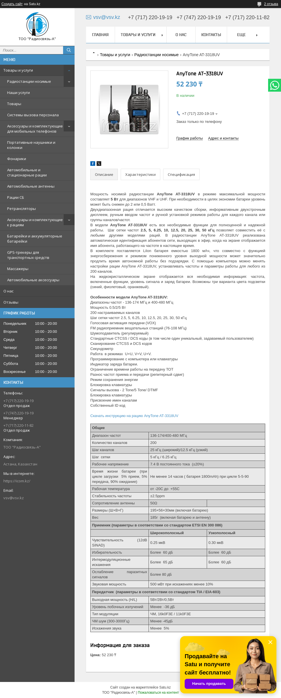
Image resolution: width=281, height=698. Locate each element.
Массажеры (17, 268)
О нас (8, 291)
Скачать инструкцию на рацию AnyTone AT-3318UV (134, 416)
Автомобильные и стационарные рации (27, 172)
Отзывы (10, 302)
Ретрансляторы (21, 208)
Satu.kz (165, 687)
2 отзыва (271, 4)
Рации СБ (15, 197)
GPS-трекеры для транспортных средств (28, 255)
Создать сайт (12, 4)
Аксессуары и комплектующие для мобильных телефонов (35, 128)
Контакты (211, 34)
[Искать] (69, 50)
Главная (100, 34)
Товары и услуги (18, 70)
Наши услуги (18, 92)
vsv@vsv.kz (13, 497)
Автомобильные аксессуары (33, 279)
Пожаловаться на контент (158, 693)
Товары (14, 103)
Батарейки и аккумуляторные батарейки (34, 238)
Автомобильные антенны (30, 186)
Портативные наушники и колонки (31, 145)
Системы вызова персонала (33, 114)
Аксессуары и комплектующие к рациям (35, 222)
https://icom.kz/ (16, 480)
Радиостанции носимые (29, 81)
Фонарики (16, 158)
